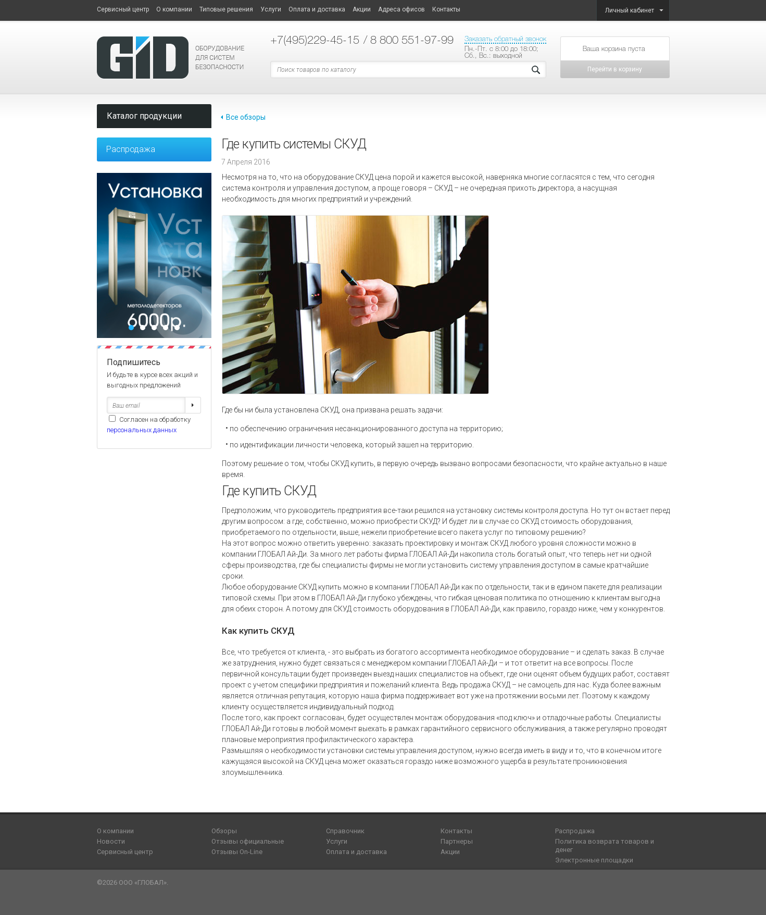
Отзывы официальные (247, 841)
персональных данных (142, 430)
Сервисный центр (123, 9)
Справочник (345, 831)
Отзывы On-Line (236, 852)
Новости (111, 841)
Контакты (446, 9)
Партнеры (457, 841)
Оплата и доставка (316, 9)
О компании (174, 9)
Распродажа (130, 149)
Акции (362, 9)
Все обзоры (246, 117)
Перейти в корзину (614, 69)
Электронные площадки (594, 860)
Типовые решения (226, 9)
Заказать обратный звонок (505, 39)
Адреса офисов (401, 9)
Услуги (270, 9)
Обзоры (224, 831)
